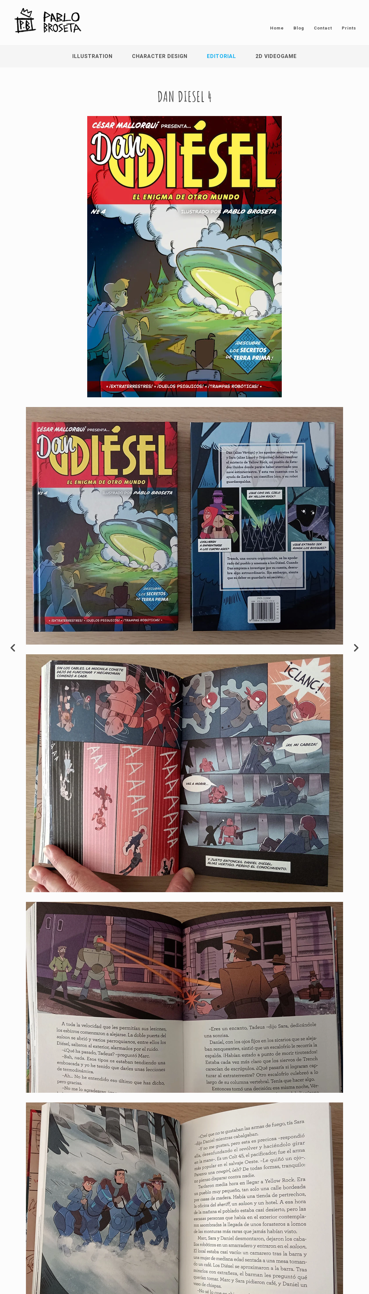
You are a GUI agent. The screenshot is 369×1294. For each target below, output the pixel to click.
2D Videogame (276, 56)
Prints (349, 28)
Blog (298, 28)
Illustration (92, 56)
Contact (323, 28)
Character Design (159, 56)
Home (277, 28)
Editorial (221, 56)
